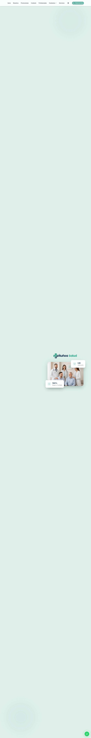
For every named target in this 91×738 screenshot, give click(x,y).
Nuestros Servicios (34, 390)
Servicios (61, 3)
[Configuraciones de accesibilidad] (68, 3)
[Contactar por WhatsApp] (87, 734)
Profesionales (43, 3)
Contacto (33, 3)
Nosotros (15, 3)
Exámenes (53, 3)
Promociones (24, 3)
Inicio (9, 3)
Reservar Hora (78, 3)
